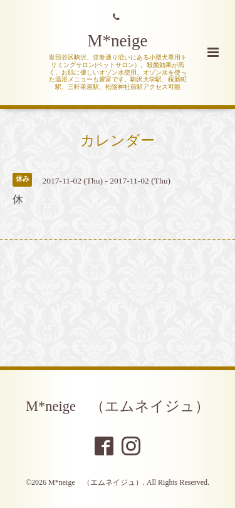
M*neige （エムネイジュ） (117, 406)
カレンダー (117, 140)
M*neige (118, 40)
